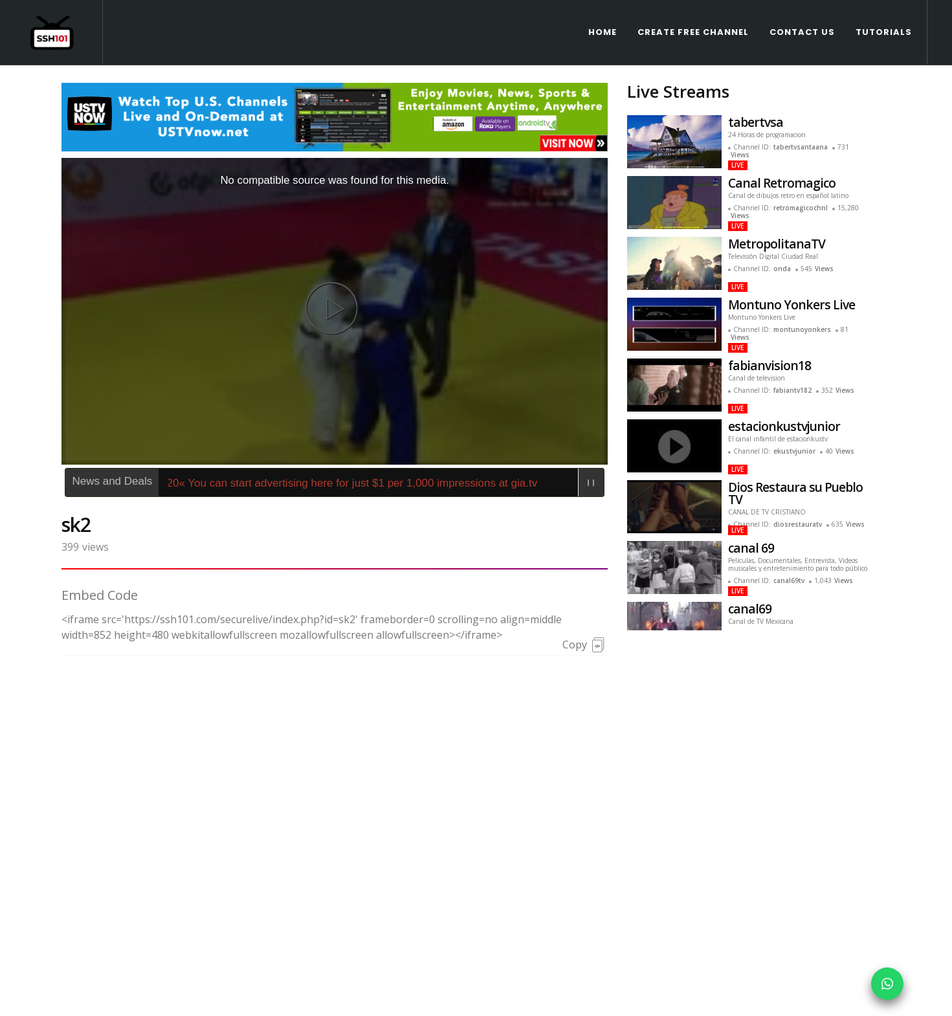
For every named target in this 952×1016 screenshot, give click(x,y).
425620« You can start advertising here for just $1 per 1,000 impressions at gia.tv (350, 418)
